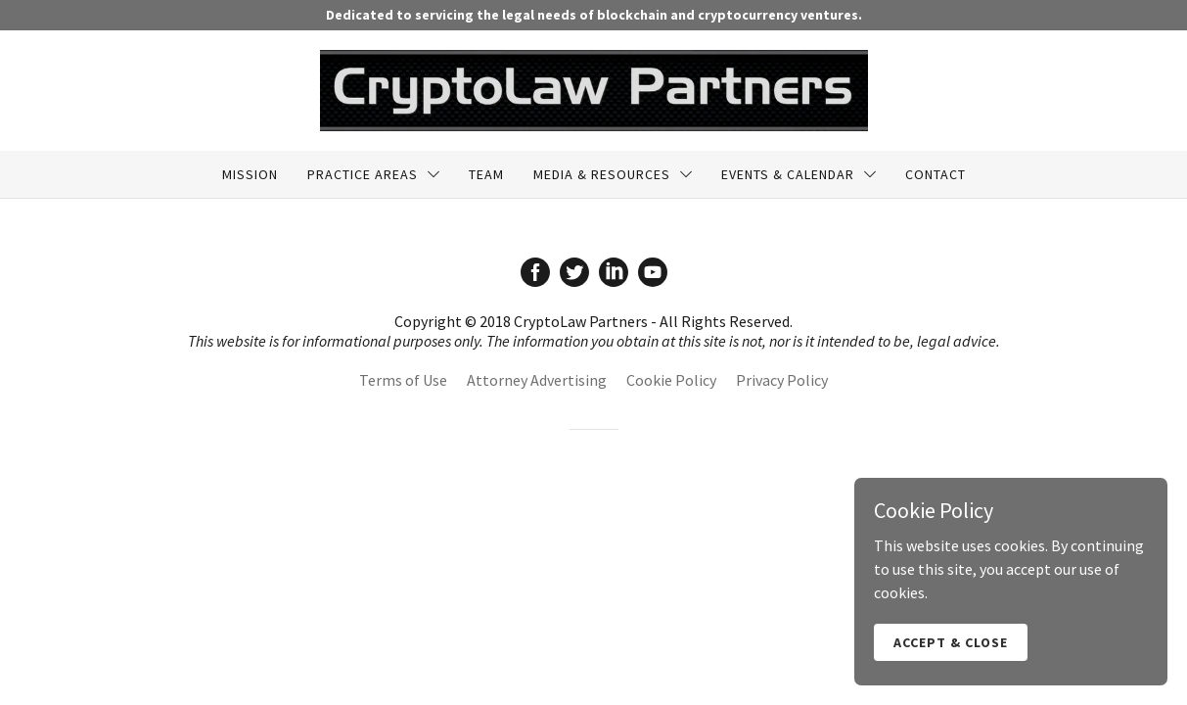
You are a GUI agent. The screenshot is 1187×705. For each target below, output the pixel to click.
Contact (935, 174)
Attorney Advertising (537, 380)
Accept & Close (950, 656)
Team (486, 174)
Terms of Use (403, 380)
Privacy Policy (782, 380)
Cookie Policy (671, 380)
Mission (250, 174)
